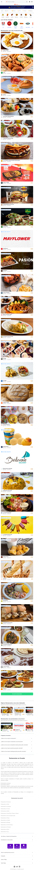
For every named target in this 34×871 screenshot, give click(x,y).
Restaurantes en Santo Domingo (7, 824)
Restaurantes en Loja (5, 831)
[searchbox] (17, 1)
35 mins (24, 11)
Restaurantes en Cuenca (5, 808)
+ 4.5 (19, 11)
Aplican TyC (22, 7)
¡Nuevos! (30, 11)
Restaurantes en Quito (5, 804)
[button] (17, 4)
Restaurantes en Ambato (5, 820)
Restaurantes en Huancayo (6, 801)
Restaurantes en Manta (5, 811)
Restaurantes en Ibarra (5, 829)
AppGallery (23, 846)
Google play (17, 846)
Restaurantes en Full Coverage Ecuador (8, 815)
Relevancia (7, 11)
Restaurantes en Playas (5, 817)
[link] (17, 42)
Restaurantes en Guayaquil (6, 806)
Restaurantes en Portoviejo (6, 827)
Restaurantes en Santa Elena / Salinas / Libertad (9, 813)
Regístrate (19, 6)
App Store (10, 846)
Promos (13, 11)
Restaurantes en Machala (5, 822)
